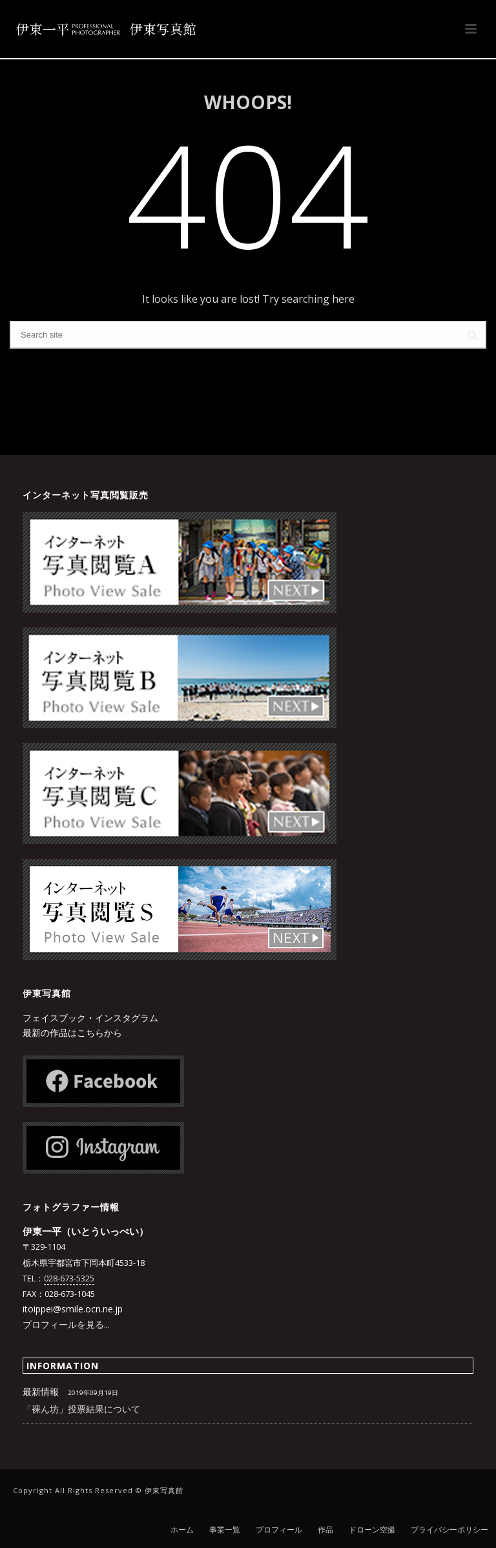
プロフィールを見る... (66, 1324)
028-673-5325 (69, 1278)
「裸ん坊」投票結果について (81, 1409)
